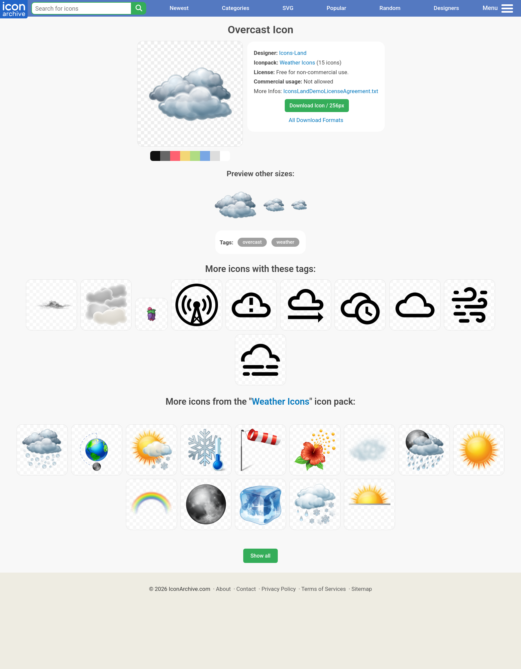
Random (389, 8)
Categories (236, 8)
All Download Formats (316, 120)
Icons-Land (292, 53)
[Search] (138, 8)
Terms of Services (323, 589)
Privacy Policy (278, 589)
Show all (260, 556)
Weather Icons (297, 62)
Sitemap (362, 589)
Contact (246, 589)
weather (285, 242)
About (223, 589)
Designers (446, 8)
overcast (252, 242)
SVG (287, 8)
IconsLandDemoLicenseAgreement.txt (330, 91)
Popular (336, 8)
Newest (178, 8)
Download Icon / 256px (316, 105)
